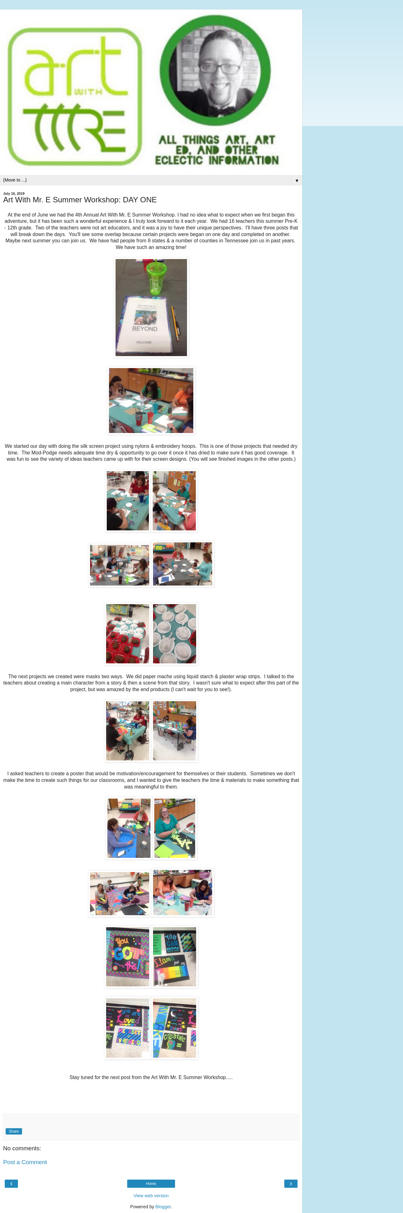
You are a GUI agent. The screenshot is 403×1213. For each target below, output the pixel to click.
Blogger (163, 1206)
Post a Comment (25, 1162)
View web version (151, 1195)
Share (14, 1131)
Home (151, 1183)
